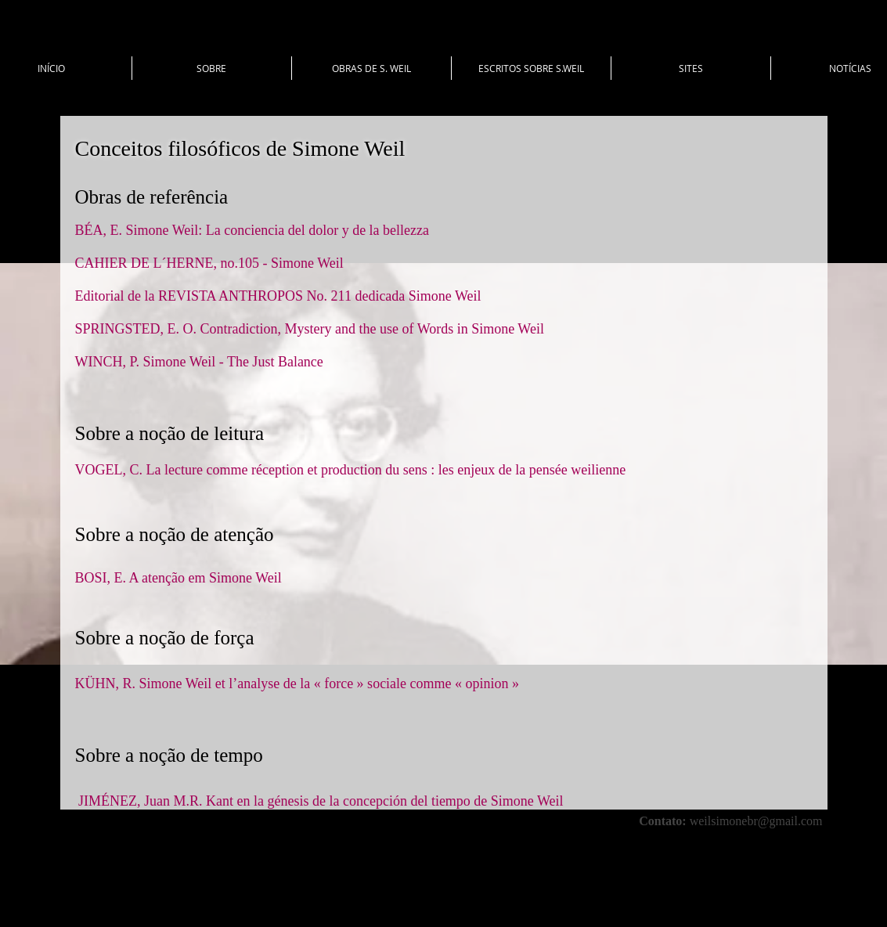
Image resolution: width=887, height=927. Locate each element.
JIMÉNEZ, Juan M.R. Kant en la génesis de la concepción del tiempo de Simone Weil (321, 801)
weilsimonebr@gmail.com (756, 821)
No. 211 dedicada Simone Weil (392, 296)
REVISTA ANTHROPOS (230, 296)
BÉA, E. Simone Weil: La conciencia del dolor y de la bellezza (252, 230)
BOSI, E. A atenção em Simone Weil (178, 578)
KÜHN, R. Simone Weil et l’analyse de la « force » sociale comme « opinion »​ (299, 683)
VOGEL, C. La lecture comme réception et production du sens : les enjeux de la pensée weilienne (350, 470)
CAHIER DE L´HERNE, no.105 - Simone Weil (211, 263)
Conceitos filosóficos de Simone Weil (240, 148)
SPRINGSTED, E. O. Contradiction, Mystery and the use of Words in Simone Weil (309, 329)
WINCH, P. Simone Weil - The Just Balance (201, 362)
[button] (211, 68)
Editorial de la (116, 296)
